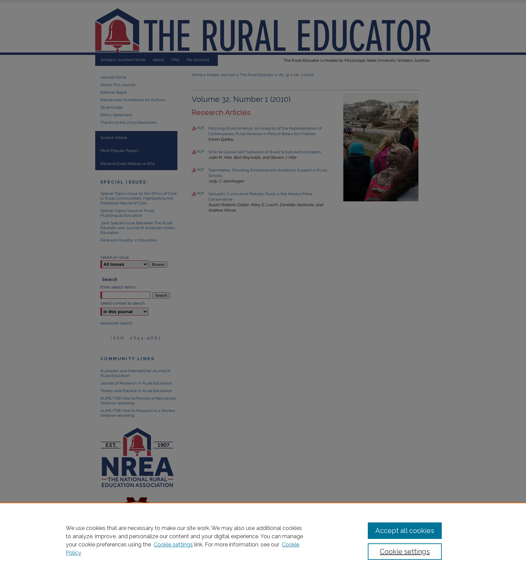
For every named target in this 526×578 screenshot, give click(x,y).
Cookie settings (173, 544)
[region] (263, 540)
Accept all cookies (404, 531)
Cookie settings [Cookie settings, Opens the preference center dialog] (405, 551)
